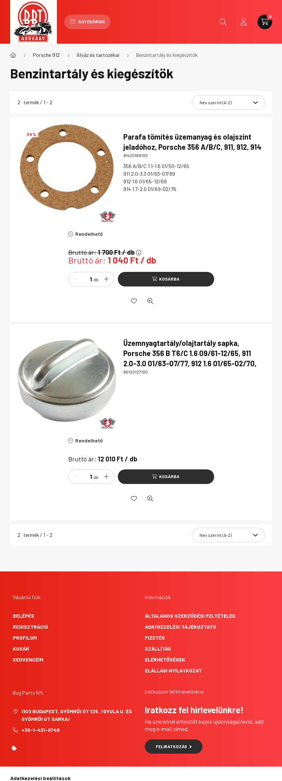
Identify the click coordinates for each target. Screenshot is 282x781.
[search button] (223, 22)
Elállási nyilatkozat (173, 670)
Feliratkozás (174, 746)
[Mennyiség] (85, 279)
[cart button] (265, 22)
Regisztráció (30, 627)
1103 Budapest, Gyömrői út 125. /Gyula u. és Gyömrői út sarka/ (77, 715)
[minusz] (75, 279)
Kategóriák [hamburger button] (87, 21)
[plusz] (106, 279)
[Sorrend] (228, 102)
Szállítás (158, 648)
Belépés (23, 616)
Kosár (21, 648)
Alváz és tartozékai (98, 55)
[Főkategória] (13, 55)
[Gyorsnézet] (150, 301)
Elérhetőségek (165, 659)
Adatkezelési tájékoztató (180, 627)
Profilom (25, 637)
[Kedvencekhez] (134, 301)
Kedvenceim (28, 659)
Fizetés (155, 637)
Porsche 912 (46, 55)
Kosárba (169, 278)
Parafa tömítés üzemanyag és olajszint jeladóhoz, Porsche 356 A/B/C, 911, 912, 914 (192, 141)
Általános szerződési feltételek (190, 616)
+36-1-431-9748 (41, 730)
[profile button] (243, 22)
